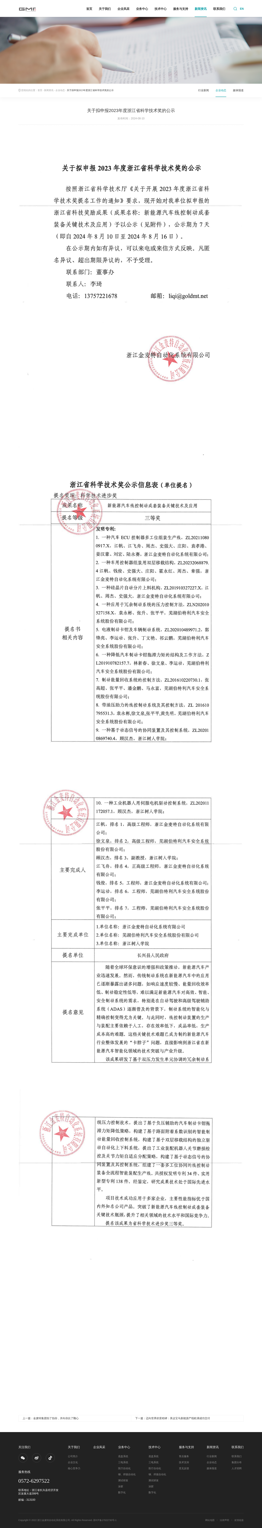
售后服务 (184, 1456)
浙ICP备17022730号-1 (104, 1520)
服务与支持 (180, 9)
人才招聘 (237, 1468)
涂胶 (120, 1486)
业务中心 (142, 9)
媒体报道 (238, 90)
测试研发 (123, 1480)
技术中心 (161, 9)
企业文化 (73, 1462)
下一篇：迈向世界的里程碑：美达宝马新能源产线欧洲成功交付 (172, 1418)
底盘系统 (123, 1456)
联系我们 (219, 9)
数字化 (122, 1492)
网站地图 (210, 1520)
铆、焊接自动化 (127, 1474)
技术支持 (184, 1462)
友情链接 (239, 1520)
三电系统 (123, 1462)
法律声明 (224, 1520)
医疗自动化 (124, 1468)
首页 (89, 9)
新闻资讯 (201, 9)
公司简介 (73, 1456)
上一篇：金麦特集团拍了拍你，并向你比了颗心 (51, 1418)
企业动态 (60, 90)
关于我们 (105, 9)
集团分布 (237, 1462)
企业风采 (123, 9)
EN (242, 8)
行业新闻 (203, 90)
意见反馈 (184, 1468)
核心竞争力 (74, 1468)
